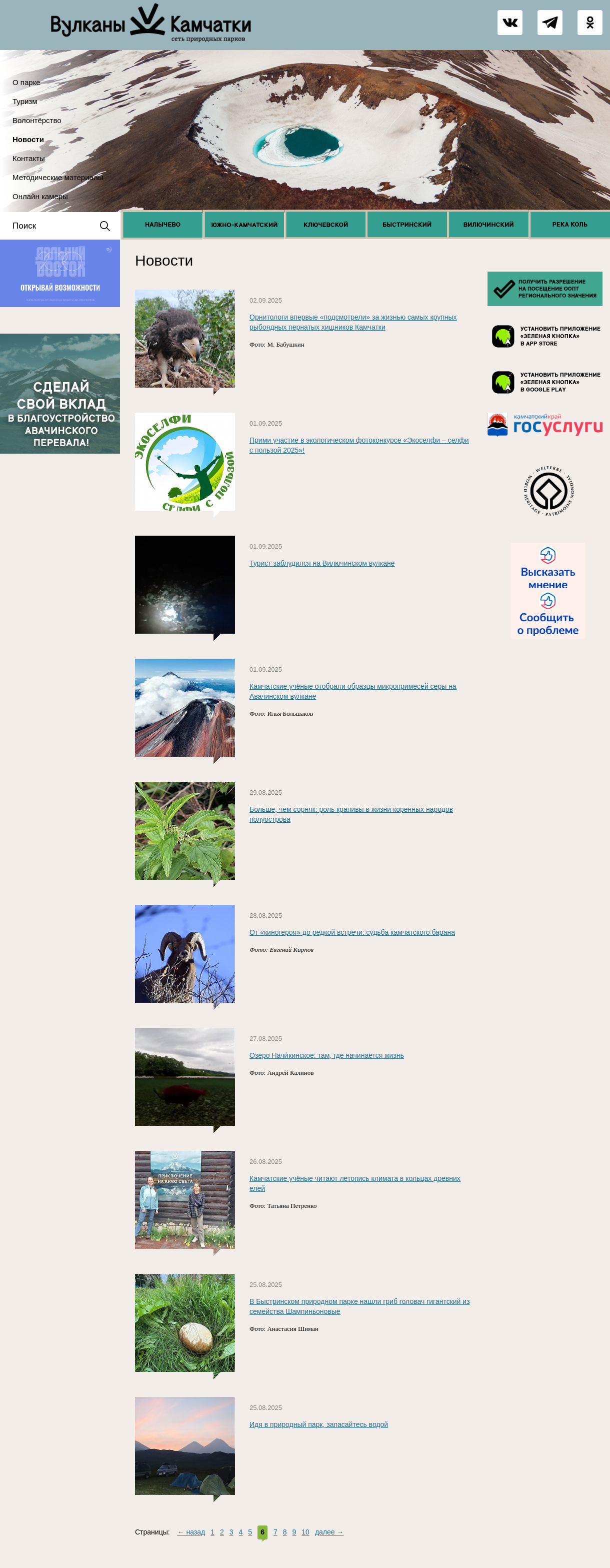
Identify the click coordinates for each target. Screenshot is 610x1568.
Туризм (25, 101)
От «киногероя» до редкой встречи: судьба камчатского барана (352, 932)
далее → (329, 1532)
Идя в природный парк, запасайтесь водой (319, 1424)
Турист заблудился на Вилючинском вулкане (322, 563)
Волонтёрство (37, 120)
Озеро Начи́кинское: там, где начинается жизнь (327, 1055)
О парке (26, 82)
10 (306, 1532)
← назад (192, 1532)
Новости (28, 139)
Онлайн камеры (40, 196)
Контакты (28, 158)
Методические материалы (57, 177)
